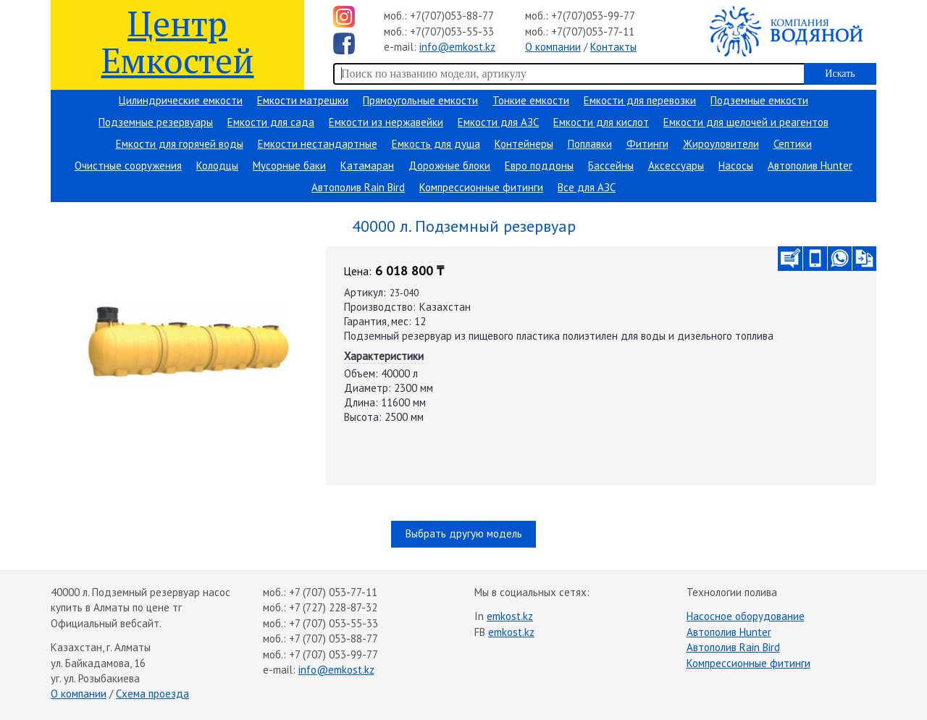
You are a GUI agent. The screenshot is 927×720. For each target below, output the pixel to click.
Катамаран (367, 165)
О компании (553, 47)
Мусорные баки (289, 165)
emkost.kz (510, 616)
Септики (792, 144)
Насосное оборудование (746, 616)
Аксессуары (676, 165)
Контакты (613, 47)
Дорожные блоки (449, 165)
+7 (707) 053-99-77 (333, 654)
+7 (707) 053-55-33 (333, 623)
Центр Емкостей (177, 41)
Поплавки (590, 144)
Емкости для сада (270, 122)
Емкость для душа (436, 144)
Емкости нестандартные (317, 144)
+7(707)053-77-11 (592, 31)
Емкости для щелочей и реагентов (746, 122)
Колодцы (217, 165)
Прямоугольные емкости (420, 100)
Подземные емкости (759, 100)
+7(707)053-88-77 (452, 15)
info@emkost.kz (457, 47)
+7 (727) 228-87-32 (333, 607)
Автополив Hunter (810, 165)
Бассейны (611, 165)
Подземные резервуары (155, 122)
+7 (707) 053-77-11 (333, 592)
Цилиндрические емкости (181, 100)
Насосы (735, 165)
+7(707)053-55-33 (452, 31)
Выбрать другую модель (464, 533)
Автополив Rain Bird (358, 187)
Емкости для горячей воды (179, 144)
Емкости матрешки (302, 100)
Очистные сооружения (128, 165)
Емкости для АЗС (498, 122)
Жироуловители (721, 144)
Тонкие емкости (530, 100)
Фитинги (647, 144)
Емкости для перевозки (640, 100)
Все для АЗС (587, 187)
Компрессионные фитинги (481, 187)
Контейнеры (524, 144)
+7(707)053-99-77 (593, 15)
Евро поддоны (539, 165)
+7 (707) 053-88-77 (333, 638)
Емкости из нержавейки (386, 122)
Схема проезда (152, 693)
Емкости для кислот (601, 122)
